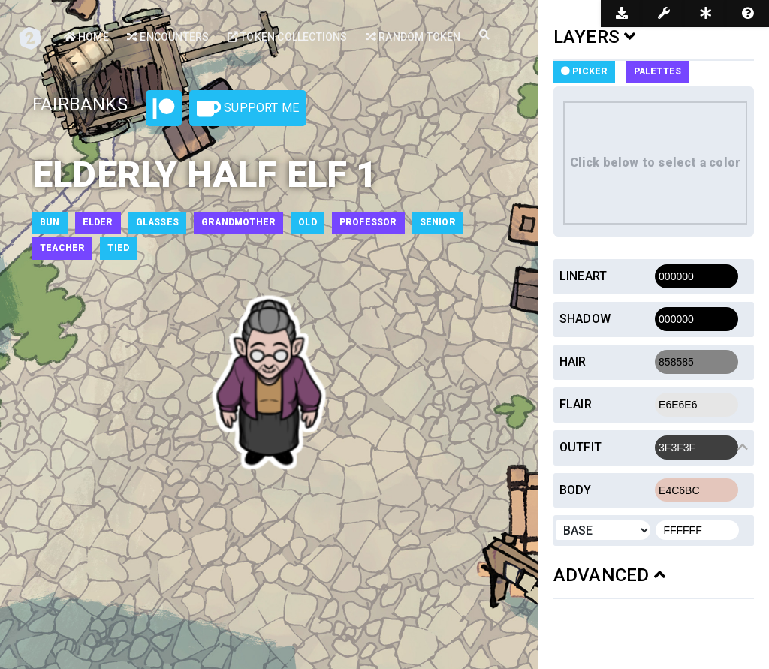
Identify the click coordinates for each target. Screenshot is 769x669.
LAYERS (594, 36)
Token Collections (288, 37)
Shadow (585, 319)
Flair (575, 404)
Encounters (168, 37)
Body (575, 490)
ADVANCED (609, 575)
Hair (573, 361)
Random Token (413, 37)
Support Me (248, 109)
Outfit (580, 447)
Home (86, 37)
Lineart (583, 276)
